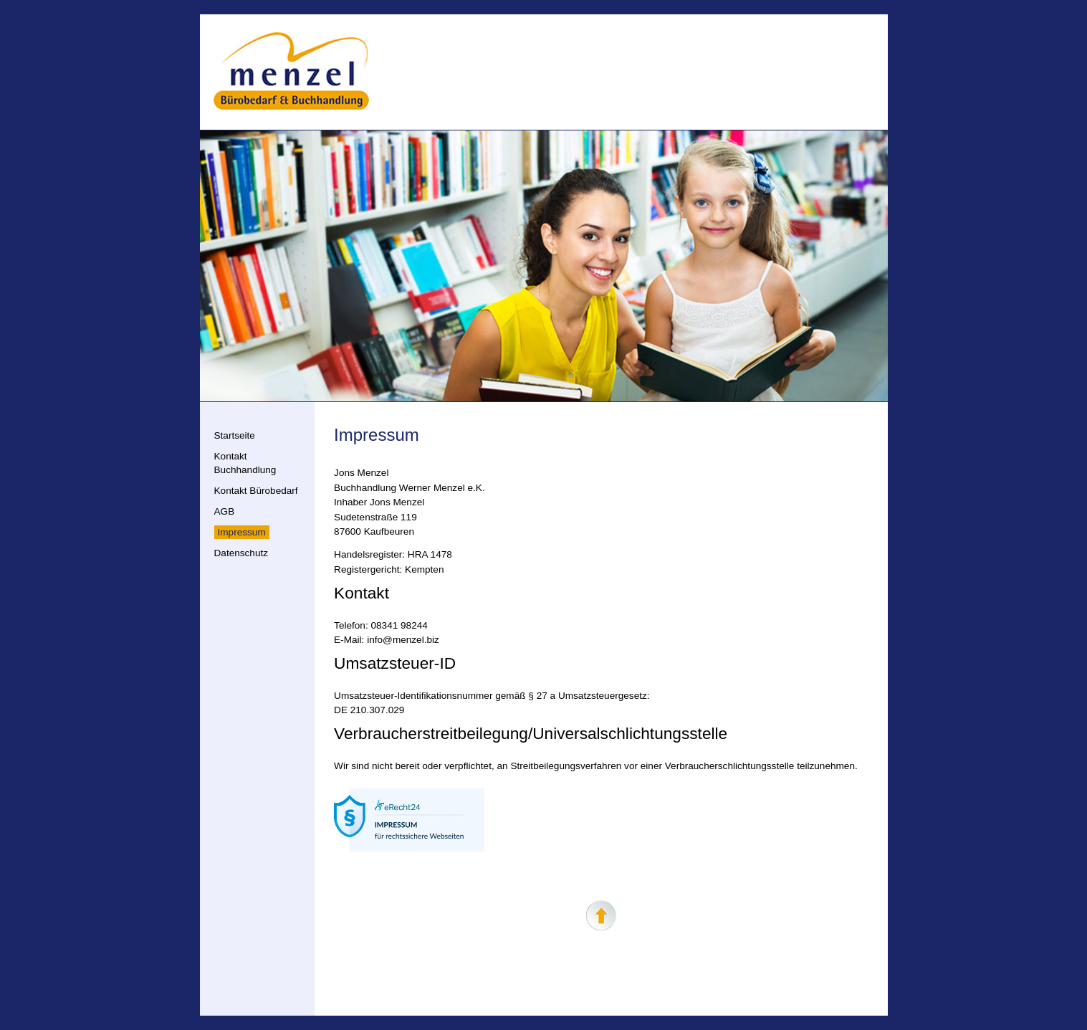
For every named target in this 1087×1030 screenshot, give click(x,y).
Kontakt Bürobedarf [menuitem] (256, 490)
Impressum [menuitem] (242, 532)
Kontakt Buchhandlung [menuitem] (245, 463)
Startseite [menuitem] (234, 435)
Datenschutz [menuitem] (241, 553)
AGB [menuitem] (224, 511)
